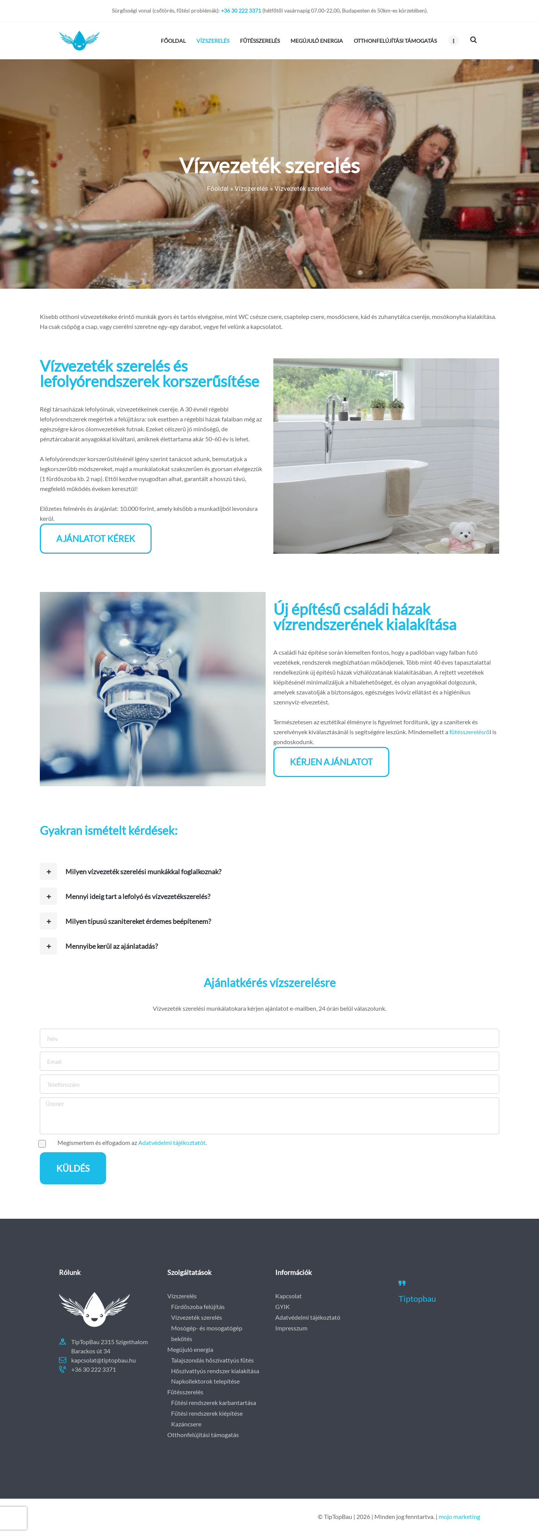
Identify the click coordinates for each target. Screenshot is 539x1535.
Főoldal (218, 188)
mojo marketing (459, 1516)
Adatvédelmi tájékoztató (307, 1317)
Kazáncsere (186, 1424)
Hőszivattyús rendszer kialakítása (215, 1370)
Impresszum (291, 1328)
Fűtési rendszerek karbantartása (213, 1402)
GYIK (282, 1306)
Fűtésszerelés (185, 1391)
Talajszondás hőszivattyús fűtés (212, 1360)
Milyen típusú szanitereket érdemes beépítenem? (138, 921)
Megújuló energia (190, 1349)
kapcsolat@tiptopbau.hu (103, 1360)
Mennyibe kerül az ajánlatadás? (111, 946)
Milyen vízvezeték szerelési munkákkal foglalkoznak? (143, 871)
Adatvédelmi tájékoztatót (172, 1142)
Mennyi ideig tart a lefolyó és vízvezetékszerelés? (137, 896)
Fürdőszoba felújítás (198, 1306)
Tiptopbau (417, 1298)
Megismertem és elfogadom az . (132, 1142)
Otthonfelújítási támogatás (203, 1434)
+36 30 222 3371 (241, 10)
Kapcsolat (288, 1295)
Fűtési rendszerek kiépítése (207, 1413)
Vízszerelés (251, 188)
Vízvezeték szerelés (196, 1317)
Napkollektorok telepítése (205, 1381)
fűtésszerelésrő (469, 731)
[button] (269, 871)
